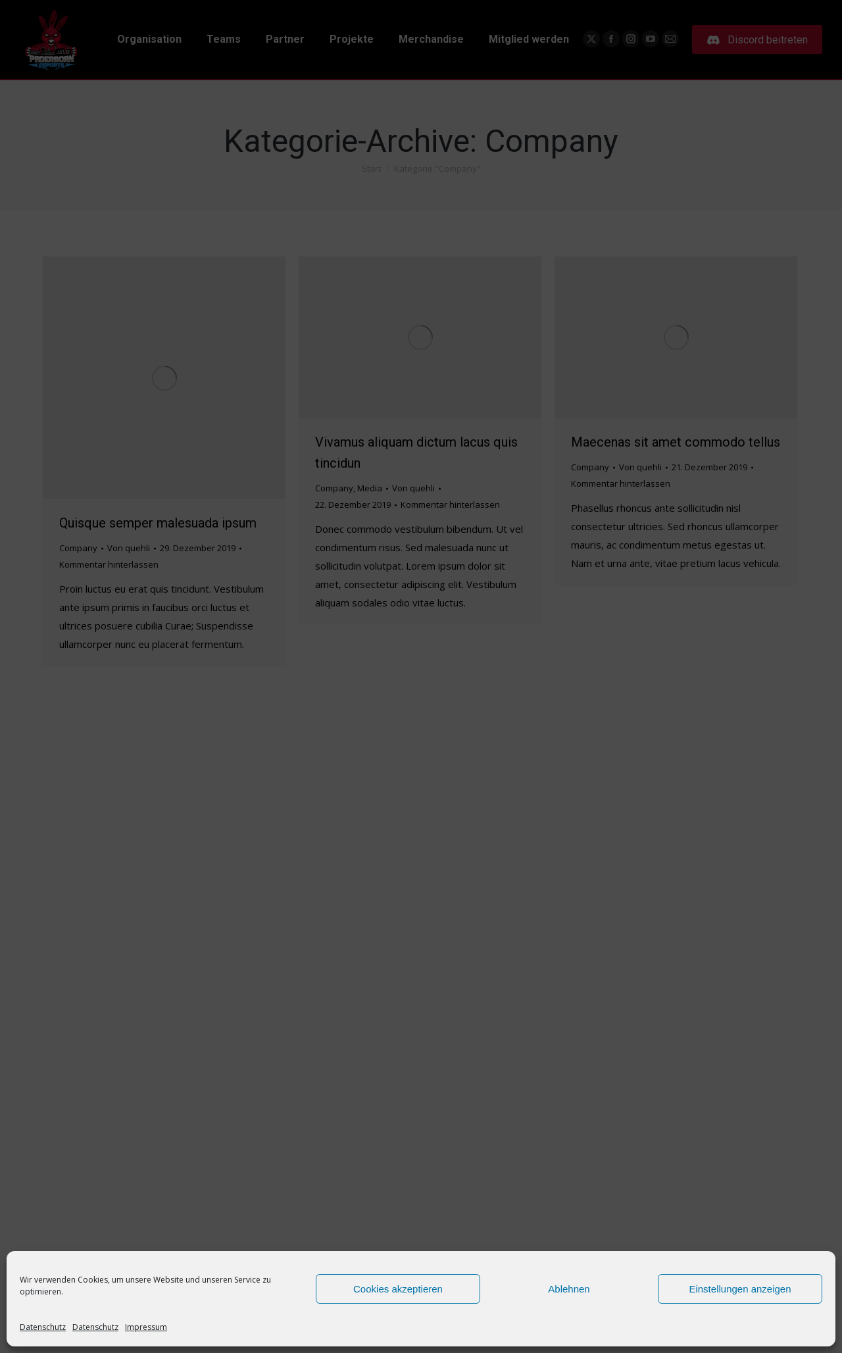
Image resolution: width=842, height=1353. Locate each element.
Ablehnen (568, 1288)
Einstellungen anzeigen (740, 1288)
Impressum (146, 1327)
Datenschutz (43, 1327)
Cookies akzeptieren (398, 1288)
